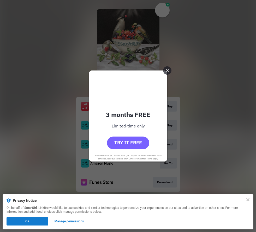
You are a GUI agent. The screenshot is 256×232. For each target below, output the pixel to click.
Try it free (128, 143)
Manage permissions (69, 221)
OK (27, 221)
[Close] (248, 200)
